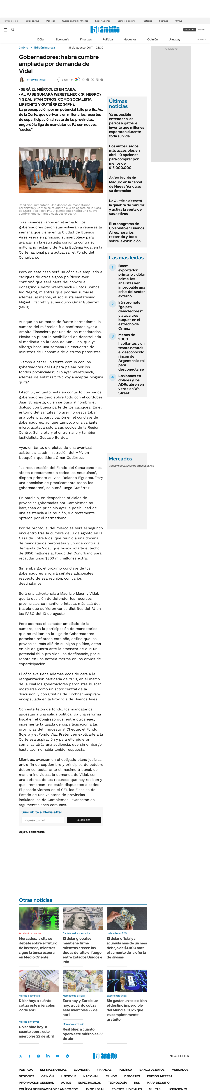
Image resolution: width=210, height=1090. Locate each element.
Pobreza (50, 21)
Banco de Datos (152, 1070)
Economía (62, 39)
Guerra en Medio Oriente (75, 21)
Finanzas (86, 39)
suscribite (189, 30)
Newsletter (201, 39)
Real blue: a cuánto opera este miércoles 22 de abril (83, 1034)
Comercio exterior (126, 21)
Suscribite (83, 820)
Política (108, 39)
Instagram (38, 1056)
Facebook (29, 1056)
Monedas (114, 466)
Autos (66, 1083)
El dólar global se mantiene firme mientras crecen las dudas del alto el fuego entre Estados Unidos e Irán (82, 950)
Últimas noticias (53, 1070)
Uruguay (174, 39)
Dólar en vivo (32, 21)
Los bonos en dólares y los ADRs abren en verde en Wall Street (131, 384)
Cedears (149, 466)
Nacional (91, 1076)
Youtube (57, 1056)
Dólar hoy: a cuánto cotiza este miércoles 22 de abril (37, 1005)
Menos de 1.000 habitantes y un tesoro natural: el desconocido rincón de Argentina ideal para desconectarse (131, 352)
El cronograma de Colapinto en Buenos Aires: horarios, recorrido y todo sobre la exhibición (126, 232)
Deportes (132, 1076)
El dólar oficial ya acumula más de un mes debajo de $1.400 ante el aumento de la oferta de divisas (127, 948)
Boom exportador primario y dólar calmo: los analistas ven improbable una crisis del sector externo (131, 280)
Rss (137, 1083)
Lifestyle (68, 1076)
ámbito (23, 47)
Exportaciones (102, 21)
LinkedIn (48, 1056)
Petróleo (163, 21)
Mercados (180, 1070)
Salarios (148, 21)
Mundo (111, 1076)
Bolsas (124, 466)
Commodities (136, 466)
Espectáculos (89, 1083)
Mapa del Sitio (158, 1083)
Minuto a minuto (31, 933)
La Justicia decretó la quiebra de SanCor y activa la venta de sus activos (126, 207)
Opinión (152, 39)
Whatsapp (67, 1056)
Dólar (41, 39)
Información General (36, 1083)
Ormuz (178, 21)
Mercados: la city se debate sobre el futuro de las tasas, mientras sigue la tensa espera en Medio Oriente (38, 948)
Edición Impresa (159, 1076)
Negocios (130, 39)
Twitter (20, 1056)
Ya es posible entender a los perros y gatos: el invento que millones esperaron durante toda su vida (126, 125)
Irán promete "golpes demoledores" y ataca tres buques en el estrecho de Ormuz (130, 315)
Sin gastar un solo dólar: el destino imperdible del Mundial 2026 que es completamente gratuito (127, 1010)
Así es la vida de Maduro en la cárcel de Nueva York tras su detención (125, 184)
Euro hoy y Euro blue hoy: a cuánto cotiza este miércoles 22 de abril (80, 1007)
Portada (26, 1070)
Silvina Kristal (38, 79)
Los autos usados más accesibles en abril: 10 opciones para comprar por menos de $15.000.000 (124, 157)
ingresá (202, 30)
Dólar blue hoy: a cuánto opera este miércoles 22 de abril (36, 1032)
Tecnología (117, 1083)
